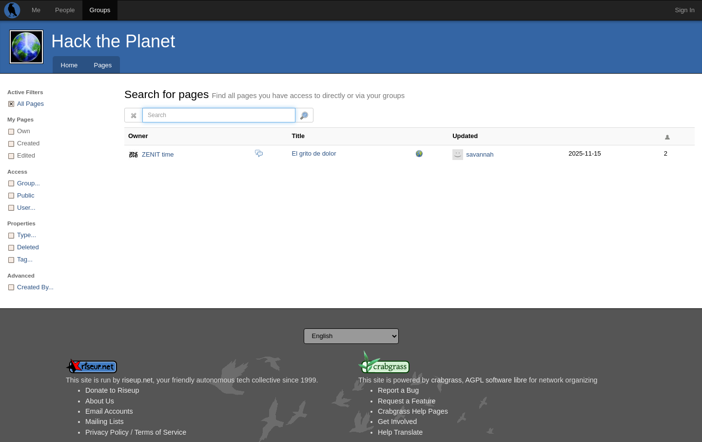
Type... (26, 235)
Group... (28, 183)
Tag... (25, 259)
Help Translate (400, 432)
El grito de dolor (314, 153)
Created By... (35, 287)
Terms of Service (160, 432)
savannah (479, 154)
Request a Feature (406, 401)
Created (28, 143)
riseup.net (137, 380)
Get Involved (397, 421)
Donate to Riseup (112, 390)
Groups (100, 10)
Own (23, 131)
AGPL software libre (496, 380)
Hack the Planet (113, 41)
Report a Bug (398, 390)
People (65, 10)
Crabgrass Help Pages (413, 411)
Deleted (28, 247)
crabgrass (446, 380)
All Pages (30, 103)
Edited (26, 155)
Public (25, 195)
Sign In (685, 10)
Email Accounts (109, 411)
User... (26, 207)
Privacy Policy (107, 432)
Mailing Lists (104, 421)
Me (36, 10)
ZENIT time (158, 154)
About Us (99, 401)
